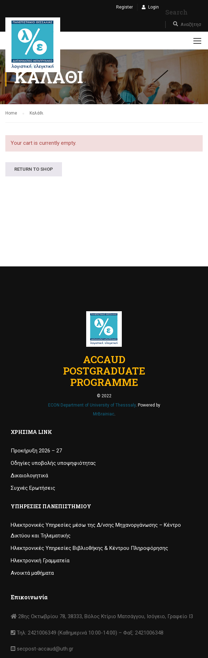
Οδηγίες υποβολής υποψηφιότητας (53, 463)
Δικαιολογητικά (29, 475)
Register (124, 7)
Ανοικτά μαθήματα (32, 573)
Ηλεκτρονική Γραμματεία (40, 560)
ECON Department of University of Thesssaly (92, 405)
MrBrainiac (103, 414)
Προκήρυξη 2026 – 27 (36, 450)
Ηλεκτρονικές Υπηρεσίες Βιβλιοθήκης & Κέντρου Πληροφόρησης (89, 548)
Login (153, 7)
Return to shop (33, 169)
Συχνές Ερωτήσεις (33, 488)
